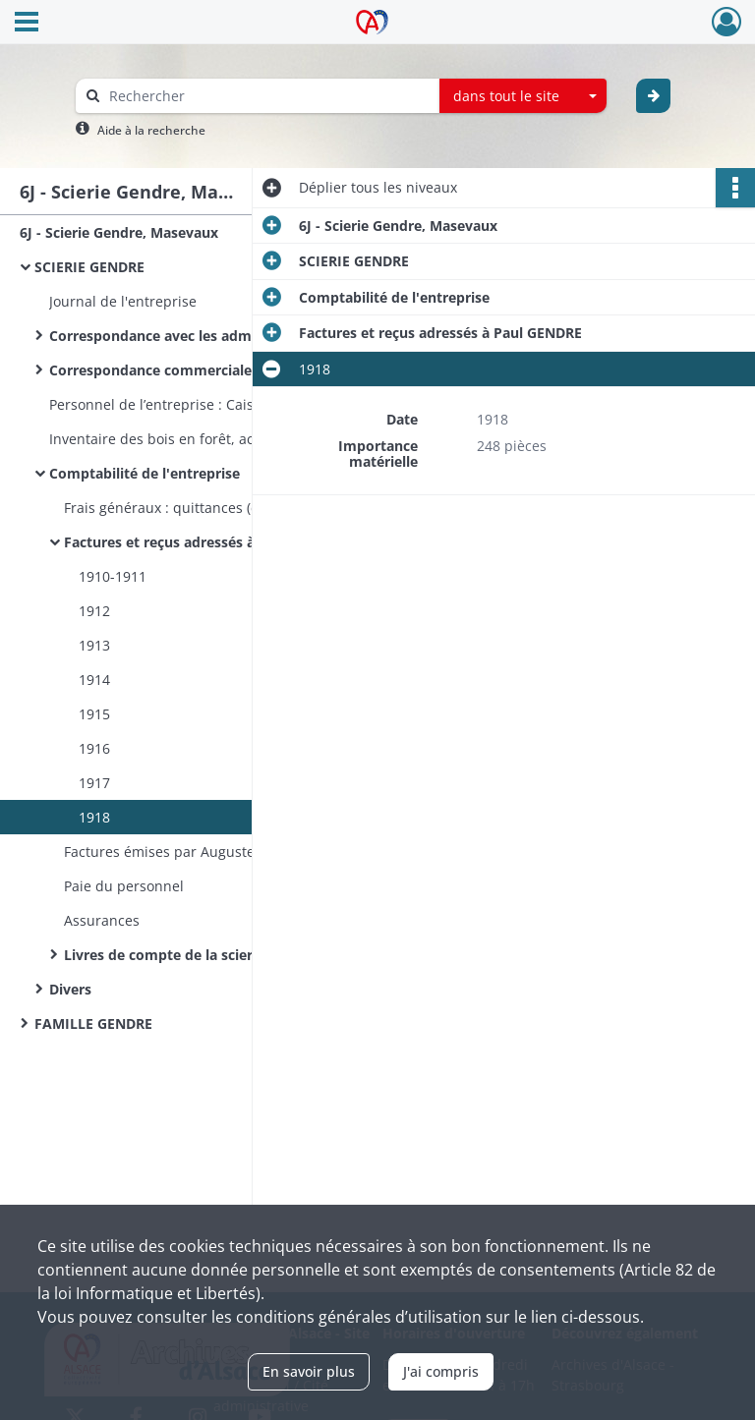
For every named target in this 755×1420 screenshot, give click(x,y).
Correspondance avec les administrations (189, 335)
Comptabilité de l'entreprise (144, 473)
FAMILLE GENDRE (93, 1023)
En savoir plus (308, 1371)
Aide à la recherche (151, 130)
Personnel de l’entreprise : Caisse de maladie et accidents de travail (245, 404)
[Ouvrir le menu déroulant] (26, 23)
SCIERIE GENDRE (89, 266)
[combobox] (523, 96)
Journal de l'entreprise (123, 301)
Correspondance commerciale (150, 370)
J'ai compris (441, 1371)
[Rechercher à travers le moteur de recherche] (267, 95)
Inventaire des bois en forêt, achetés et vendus (204, 438)
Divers (70, 989)
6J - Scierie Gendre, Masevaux (119, 232)
